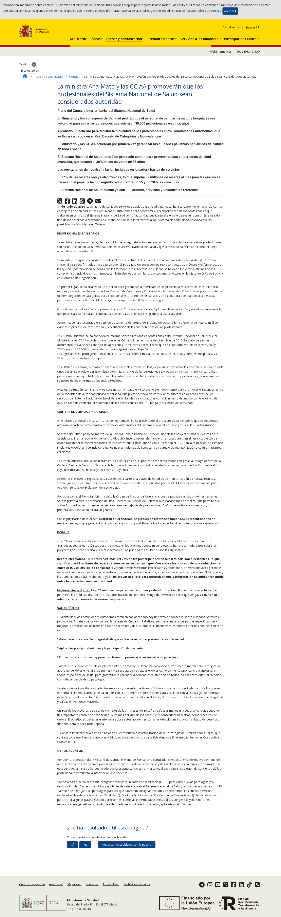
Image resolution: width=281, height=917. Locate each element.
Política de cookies (208, 11)
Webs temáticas (221, 51)
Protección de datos (137, 884)
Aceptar (230, 11)
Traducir (27, 64)
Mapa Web (74, 884)
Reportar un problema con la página (126, 844)
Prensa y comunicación (49, 76)
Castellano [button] (231, 27)
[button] (78, 38)
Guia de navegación (32, 884)
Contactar (92, 884)
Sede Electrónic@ (248, 51)
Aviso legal (56, 884)
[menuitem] (78, 38)
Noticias (74, 76)
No (85, 844)
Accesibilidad (111, 884)
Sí (72, 844)
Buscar (250, 27)
